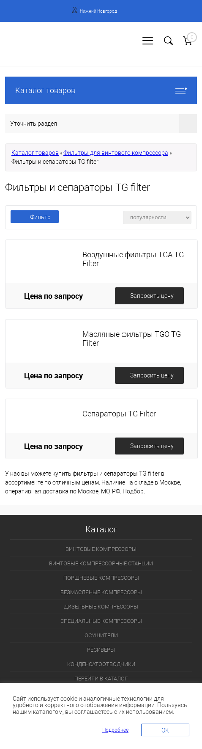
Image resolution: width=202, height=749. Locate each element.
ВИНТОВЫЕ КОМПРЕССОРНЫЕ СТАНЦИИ (101, 563)
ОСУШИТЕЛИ (101, 635)
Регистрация (38, 49)
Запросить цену (152, 295)
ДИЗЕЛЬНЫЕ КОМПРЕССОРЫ (101, 606)
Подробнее (115, 730)
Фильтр (35, 217)
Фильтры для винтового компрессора (115, 152)
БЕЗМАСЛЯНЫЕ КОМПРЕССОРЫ (101, 592)
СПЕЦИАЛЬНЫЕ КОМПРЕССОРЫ (101, 621)
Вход (11, 49)
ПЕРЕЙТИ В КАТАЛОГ (101, 678)
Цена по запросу (53, 296)
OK (165, 730)
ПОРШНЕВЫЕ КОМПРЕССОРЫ (101, 578)
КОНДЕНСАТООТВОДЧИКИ (101, 664)
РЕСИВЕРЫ (101, 650)
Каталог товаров (101, 90)
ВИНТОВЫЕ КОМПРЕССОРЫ (101, 549)
